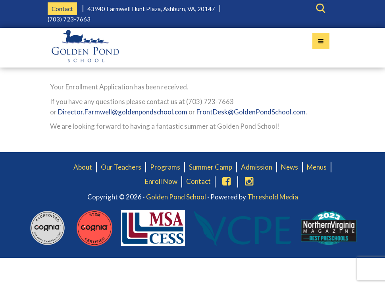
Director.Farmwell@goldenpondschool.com (122, 112)
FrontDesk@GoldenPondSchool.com (251, 112)
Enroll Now (161, 181)
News (289, 167)
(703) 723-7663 (69, 19)
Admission (256, 167)
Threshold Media (272, 197)
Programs (165, 167)
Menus (317, 167)
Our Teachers (121, 167)
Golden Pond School (176, 197)
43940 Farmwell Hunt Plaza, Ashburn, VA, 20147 (151, 8)
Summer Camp (210, 167)
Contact (62, 8)
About (82, 167)
